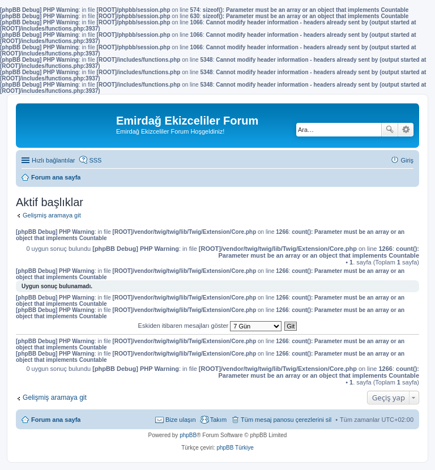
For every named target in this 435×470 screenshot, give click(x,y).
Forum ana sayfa (55, 419)
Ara (389, 129)
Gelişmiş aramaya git (52, 215)
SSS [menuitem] (95, 160)
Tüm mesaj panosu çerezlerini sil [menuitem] (286, 419)
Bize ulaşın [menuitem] (180, 419)
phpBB (188, 435)
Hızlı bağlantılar (53, 160)
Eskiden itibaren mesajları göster (210, 325)
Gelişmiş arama (405, 129)
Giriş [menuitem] (406, 160)
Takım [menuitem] (218, 419)
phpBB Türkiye (234, 448)
